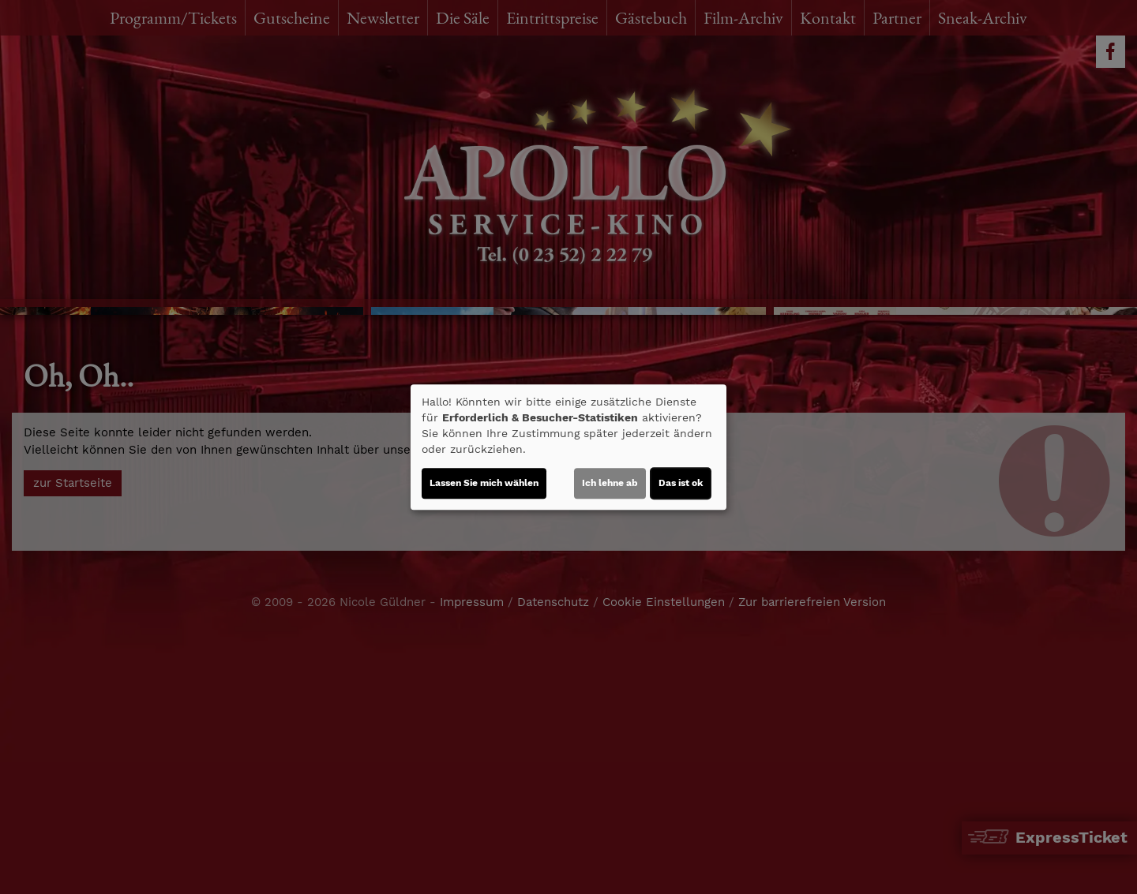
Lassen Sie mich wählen (484, 482)
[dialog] (568, 447)
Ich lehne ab (610, 482)
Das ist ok (681, 482)
